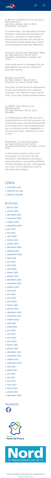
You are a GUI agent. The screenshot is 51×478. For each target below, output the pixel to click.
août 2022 (11, 323)
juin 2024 (11, 261)
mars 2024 (12, 269)
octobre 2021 (13, 359)
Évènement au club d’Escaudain (22, 141)
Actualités (9, 57)
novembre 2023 (14, 283)
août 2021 (11, 366)
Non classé (20, 82)
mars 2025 (12, 236)
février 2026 (12, 207)
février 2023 (12, 305)
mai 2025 (11, 232)
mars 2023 (12, 301)
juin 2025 (11, 229)
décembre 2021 (14, 352)
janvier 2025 (12, 243)
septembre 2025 (14, 225)
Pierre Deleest (15, 80)
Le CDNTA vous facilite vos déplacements (19, 107)
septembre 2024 (14, 254)
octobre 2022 (13, 319)
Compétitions (21, 57)
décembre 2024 (14, 247)
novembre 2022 (14, 316)
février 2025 (12, 240)
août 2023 (11, 290)
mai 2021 (11, 377)
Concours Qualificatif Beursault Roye (25, 52)
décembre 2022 (14, 312)
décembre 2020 (14, 395)
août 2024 (11, 258)
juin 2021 (11, 373)
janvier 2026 (12, 211)
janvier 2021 (12, 392)
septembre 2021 (14, 363)
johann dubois (15, 24)
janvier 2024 (12, 276)
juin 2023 (11, 294)
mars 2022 (12, 341)
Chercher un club (15, 191)
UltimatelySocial (25, 476)
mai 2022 (11, 334)
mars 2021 (12, 384)
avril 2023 (11, 297)
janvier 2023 (12, 308)
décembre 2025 (14, 214)
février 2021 (12, 388)
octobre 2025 (13, 222)
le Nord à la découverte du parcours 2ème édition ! (24, 20)
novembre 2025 (14, 218)
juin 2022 (11, 330)
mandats (32, 57)
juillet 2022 (12, 326)
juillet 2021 (12, 370)
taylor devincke (16, 55)
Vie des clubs (32, 82)
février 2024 (12, 272)
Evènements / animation (16, 26)
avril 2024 (11, 265)
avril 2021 (11, 381)
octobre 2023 (13, 287)
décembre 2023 (14, 279)
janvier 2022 (12, 348)
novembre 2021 (14, 355)
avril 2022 (11, 337)
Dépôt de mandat (15, 194)
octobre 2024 (13, 251)
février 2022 (12, 345)
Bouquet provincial (15, 77)
